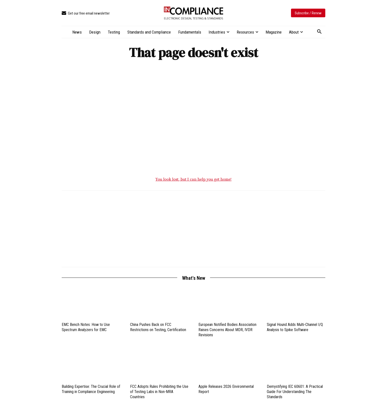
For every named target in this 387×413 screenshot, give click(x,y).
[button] (319, 32)
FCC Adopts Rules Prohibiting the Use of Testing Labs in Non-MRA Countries (159, 391)
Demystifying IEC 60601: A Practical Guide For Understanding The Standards (295, 391)
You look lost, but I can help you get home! (193, 179)
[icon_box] (86, 13)
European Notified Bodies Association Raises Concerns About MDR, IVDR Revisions (227, 330)
